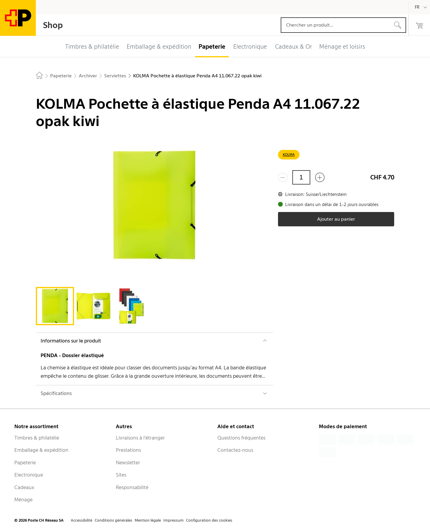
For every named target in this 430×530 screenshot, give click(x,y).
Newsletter (128, 463)
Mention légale (148, 520)
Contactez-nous (235, 450)
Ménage (23, 500)
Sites (121, 475)
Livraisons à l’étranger (140, 438)
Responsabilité (132, 487)
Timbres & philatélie (36, 438)
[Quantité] (301, 177)
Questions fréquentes (241, 438)
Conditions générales (113, 520)
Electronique (28, 475)
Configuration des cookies (209, 520)
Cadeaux (24, 487)
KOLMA (289, 154)
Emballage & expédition (41, 450)
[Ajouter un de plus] (320, 177)
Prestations (128, 450)
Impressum (173, 520)
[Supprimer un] (283, 177)
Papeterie (25, 463)
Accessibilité (81, 520)
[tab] (55, 306)
